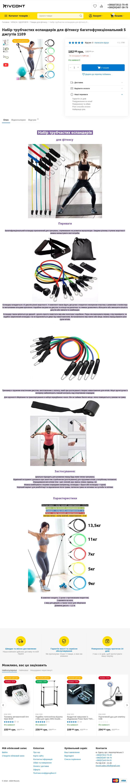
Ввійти (5, 752)
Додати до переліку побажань (96, 74)
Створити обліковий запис (13, 756)
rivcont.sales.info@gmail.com (108, 766)
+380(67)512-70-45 (117, 4)
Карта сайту (38, 756)
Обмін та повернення (42, 763)
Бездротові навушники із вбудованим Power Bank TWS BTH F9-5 (80, 718)
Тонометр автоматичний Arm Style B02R (16, 718)
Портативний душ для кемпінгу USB (111, 718)
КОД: (119, 43)
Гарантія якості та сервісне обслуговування (64, 650)
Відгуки (33, 119)
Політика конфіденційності (44, 773)
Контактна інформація (42, 759)
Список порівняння (72, 759)
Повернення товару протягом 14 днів (107, 650)
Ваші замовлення (71, 752)
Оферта (36, 770)
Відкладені (69, 756)
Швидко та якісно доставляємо (20, 649)
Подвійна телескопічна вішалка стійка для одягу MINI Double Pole (48, 718)
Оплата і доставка (41, 766)
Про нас (36, 752)
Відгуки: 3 (89, 43)
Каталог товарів (18, 16)
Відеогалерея (18, 120)
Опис (6, 120)
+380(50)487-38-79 (117, 7)
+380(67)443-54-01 (104, 760)
